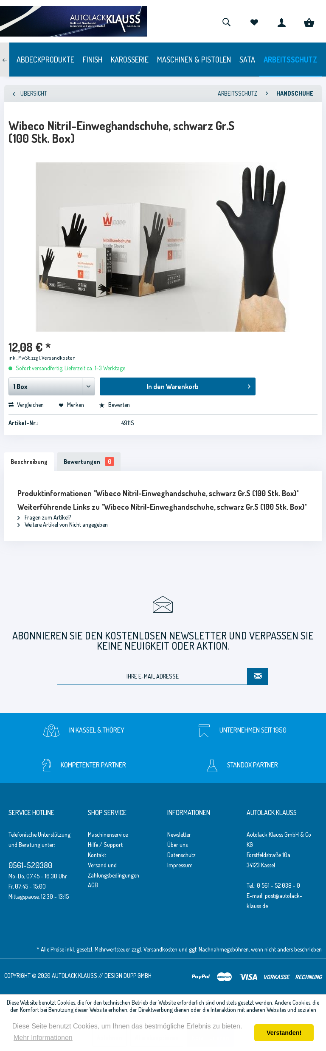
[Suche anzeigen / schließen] (226, 21)
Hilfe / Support (105, 844)
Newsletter (179, 834)
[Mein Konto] (281, 21)
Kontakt (97, 854)
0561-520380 (30, 865)
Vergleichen (26, 404)
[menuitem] (226, 21)
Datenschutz (181, 854)
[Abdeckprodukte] (45, 60)
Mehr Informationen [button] (43, 1037)
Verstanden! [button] (284, 1032)
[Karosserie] (130, 60)
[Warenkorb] (309, 21)
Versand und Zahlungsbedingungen (113, 870)
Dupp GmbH (138, 975)
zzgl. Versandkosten (53, 358)
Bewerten (114, 404)
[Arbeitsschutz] (290, 60)
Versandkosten (160, 949)
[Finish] (93, 60)
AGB (93, 885)
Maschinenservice (108, 834)
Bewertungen (89, 461)
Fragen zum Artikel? (44, 517)
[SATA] (247, 60)
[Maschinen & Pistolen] (194, 60)
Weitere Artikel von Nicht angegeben (62, 524)
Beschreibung (29, 461)
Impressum (180, 865)
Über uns (177, 844)
